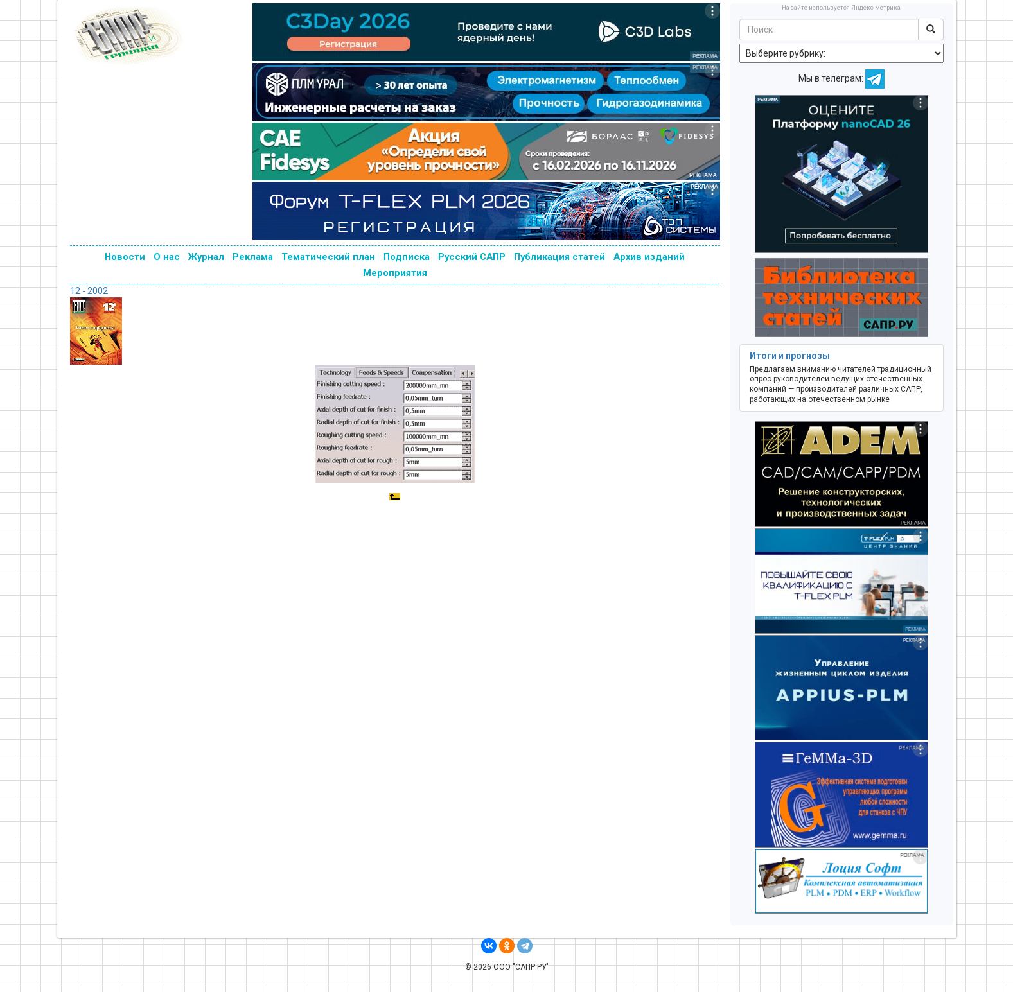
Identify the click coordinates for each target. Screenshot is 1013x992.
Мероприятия (395, 273)
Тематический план (328, 257)
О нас (167, 257)
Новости (125, 257)
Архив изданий (649, 257)
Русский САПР (472, 257)
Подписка (406, 257)
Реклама (253, 257)
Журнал (206, 257)
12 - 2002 (89, 291)
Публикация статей (559, 257)
